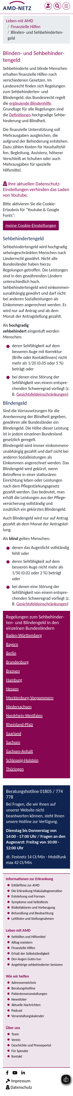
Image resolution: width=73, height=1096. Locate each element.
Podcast (16, 1010)
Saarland (13, 733)
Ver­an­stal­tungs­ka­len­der (27, 1016)
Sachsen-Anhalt (19, 751)
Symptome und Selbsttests (29, 902)
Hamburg (14, 680)
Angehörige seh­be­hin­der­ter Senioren (37, 965)
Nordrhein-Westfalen (24, 715)
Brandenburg (17, 662)
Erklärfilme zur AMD (25, 885)
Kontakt (16, 1056)
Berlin (11, 653)
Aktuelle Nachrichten (26, 1005)
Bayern (12, 644)
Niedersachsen (19, 706)
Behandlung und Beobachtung (32, 913)
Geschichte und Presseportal (31, 1045)
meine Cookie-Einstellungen (30, 225)
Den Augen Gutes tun (26, 959)
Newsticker (19, 999)
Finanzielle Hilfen (25, 26)
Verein (15, 1040)
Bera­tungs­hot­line (23, 988)
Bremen (13, 671)
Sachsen (13, 742)
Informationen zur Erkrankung (29, 878)
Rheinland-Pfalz (19, 724)
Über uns (13, 1027)
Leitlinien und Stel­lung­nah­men (32, 918)
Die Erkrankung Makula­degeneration (36, 891)
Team (15, 1034)
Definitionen (20, 114)
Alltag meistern (22, 942)
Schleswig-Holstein (22, 760)
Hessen (12, 688)
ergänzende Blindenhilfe (30, 103)
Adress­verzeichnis (23, 982)
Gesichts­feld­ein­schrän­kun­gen (41, 394)
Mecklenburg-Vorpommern (30, 697)
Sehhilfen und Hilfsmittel (28, 937)
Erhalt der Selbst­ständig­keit (30, 953)
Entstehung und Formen (28, 896)
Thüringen (15, 769)
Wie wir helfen (17, 976)
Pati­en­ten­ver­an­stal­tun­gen (29, 994)
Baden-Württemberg (24, 635)
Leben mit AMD (19, 20)
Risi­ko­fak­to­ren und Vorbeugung (33, 907)
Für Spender (19, 1051)
